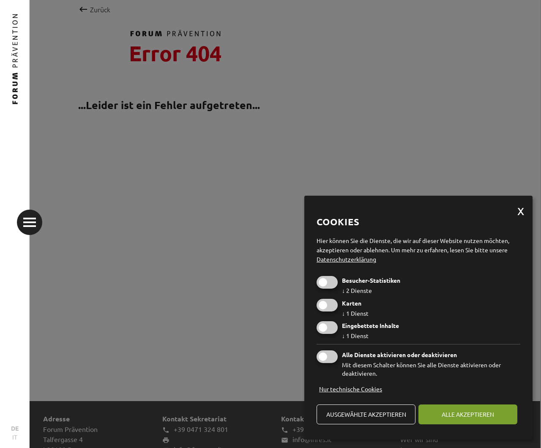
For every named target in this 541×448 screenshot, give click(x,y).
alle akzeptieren (468, 414)
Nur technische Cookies (350, 389)
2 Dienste (357, 290)
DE (15, 428)
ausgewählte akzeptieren (366, 414)
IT (14, 437)
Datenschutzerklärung (346, 259)
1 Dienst (355, 313)
